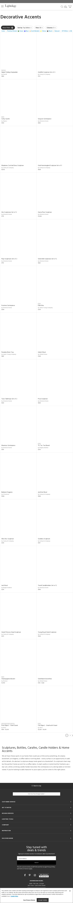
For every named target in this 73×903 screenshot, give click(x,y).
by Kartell (4, 74)
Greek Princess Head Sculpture (11, 632)
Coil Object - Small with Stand (47, 725)
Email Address (23, 858)
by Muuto (4, 121)
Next (72, 735)
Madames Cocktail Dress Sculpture (12, 165)
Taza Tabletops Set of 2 (9, 399)
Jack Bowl (4, 585)
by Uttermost (5, 494)
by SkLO (3, 728)
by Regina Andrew (43, 448)
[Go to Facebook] (25, 875)
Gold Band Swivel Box (45, 679)
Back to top (36, 786)
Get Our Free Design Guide (36, 794)
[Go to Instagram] (35, 875)
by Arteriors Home (43, 121)
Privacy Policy (51, 867)
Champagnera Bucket (8, 679)
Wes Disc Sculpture (7, 539)
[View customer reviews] (44, 875)
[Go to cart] (70, 6)
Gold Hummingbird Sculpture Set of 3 (50, 165)
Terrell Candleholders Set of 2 (47, 585)
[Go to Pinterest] (29, 875)
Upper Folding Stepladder (9, 72)
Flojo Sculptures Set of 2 (9, 259)
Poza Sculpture (43, 399)
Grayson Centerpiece (44, 119)
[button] (2, 6)
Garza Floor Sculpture (45, 212)
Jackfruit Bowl (42, 492)
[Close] (70, 891)
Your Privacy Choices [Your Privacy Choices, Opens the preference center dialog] (29, 900)
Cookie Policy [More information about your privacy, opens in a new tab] (14, 896)
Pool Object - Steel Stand (9, 725)
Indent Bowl (42, 352)
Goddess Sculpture (44, 539)
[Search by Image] (65, 6)
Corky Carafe (5, 119)
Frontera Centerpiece (8, 305)
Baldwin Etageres (7, 492)
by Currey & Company (44, 74)
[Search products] (62, 6)
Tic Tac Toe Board (44, 445)
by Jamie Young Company (45, 308)
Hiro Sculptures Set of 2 (9, 212)
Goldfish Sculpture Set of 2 (46, 72)
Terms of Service (24, 869)
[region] (36, 895)
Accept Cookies (42, 900)
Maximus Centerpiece (8, 445)
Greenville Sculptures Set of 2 (47, 259)
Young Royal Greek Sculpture (47, 632)
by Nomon (4, 681)
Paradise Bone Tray (7, 352)
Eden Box (41, 305)
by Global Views (42, 354)
